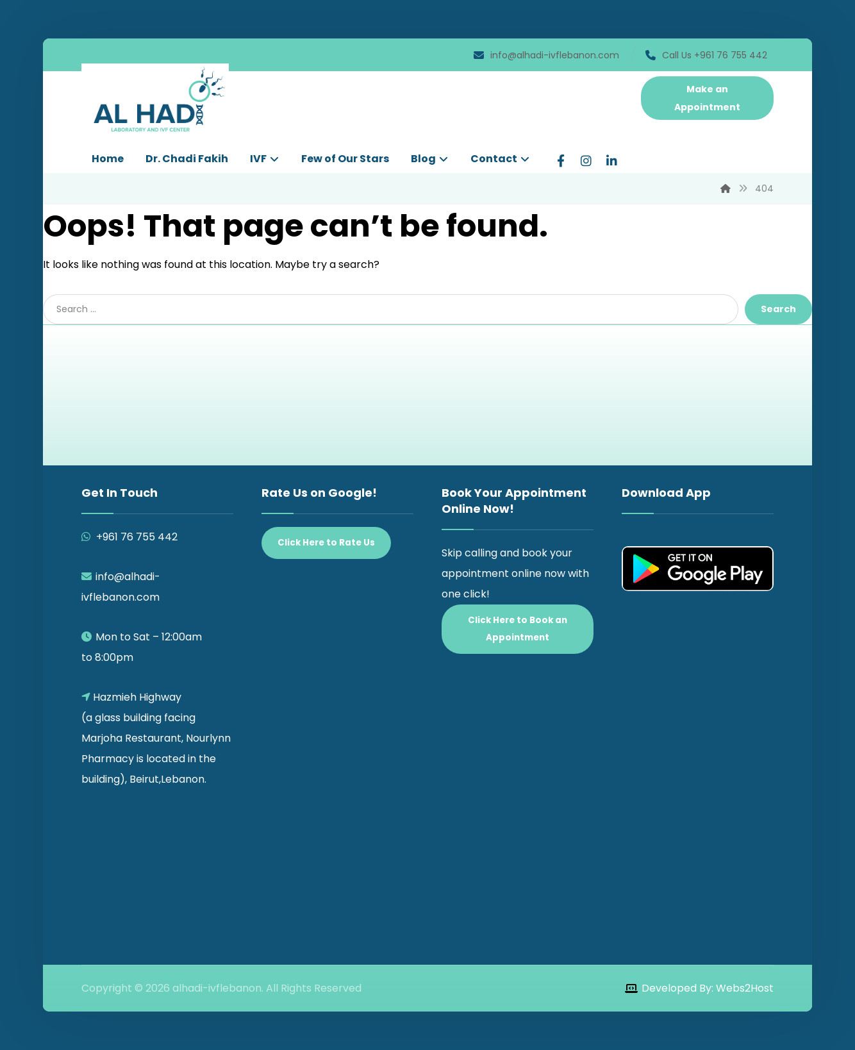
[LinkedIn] (612, 161)
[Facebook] (561, 161)
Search (778, 309)
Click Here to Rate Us (326, 543)
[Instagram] (586, 161)
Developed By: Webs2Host (708, 988)
